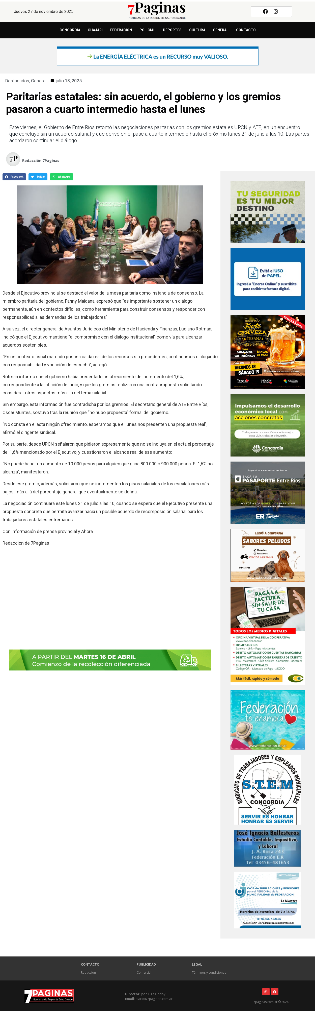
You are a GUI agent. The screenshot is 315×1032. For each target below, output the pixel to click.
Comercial (144, 972)
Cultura (197, 30)
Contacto (246, 30)
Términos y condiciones (209, 972)
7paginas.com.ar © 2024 (271, 1002)
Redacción (88, 972)
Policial (147, 30)
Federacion (121, 30)
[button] (14, 176)
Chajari (95, 30)
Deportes (172, 30)
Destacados (17, 80)
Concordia (70, 30)
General (220, 30)
